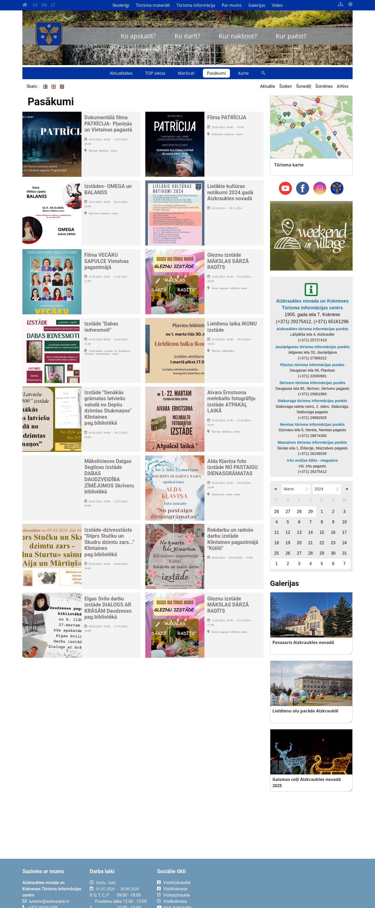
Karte (243, 73)
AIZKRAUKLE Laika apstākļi (288, 886)
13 (299, 532)
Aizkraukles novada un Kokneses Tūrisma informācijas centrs (312, 304)
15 (322, 532)
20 (299, 543)
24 (344, 543)
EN (44, 5)
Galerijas (256, 5)
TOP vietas (155, 73)
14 (310, 532)
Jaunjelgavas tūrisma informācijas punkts (312, 347)
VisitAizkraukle (177, 882)
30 (333, 553)
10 (344, 522)
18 (276, 543)
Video (277, 5)
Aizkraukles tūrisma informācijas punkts (312, 329)
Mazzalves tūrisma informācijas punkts (312, 442)
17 (344, 532)
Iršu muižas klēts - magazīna (312, 460)
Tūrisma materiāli (153, 5)
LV (35, 5)
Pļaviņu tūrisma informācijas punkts (312, 365)
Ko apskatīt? (138, 36)
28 (299, 511)
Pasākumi (216, 73)
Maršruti (186, 73)
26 (276, 511)
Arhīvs (342, 86)
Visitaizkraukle (176, 895)
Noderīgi (121, 5)
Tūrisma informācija (196, 5)
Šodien (285, 86)
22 (322, 543)
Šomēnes (324, 86)
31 (344, 553)
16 (333, 532)
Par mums (232, 5)
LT (53, 5)
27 (288, 511)
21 (310, 543)
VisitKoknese (175, 888)
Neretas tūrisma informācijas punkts (312, 424)
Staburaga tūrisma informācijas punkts (312, 401)
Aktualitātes (121, 73)
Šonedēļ (303, 86)
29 (310, 511)
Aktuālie (267, 86)
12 (288, 532)
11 (276, 532)
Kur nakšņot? (238, 36)
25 (276, 553)
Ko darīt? (187, 36)
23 (333, 543)
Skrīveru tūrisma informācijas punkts (312, 383)
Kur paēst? (291, 36)
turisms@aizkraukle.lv (49, 901)
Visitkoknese (175, 901)
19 (288, 543)
